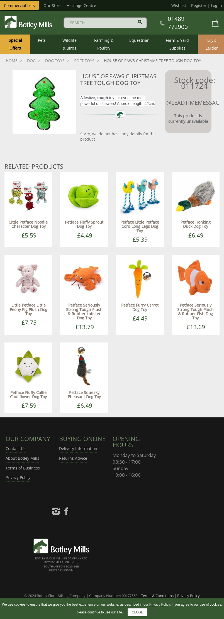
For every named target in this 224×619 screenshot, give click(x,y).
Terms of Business (23, 468)
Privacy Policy (18, 477)
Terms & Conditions (157, 595)
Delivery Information (78, 448)
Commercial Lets (19, 5)
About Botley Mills (22, 458)
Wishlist (178, 5)
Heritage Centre (81, 5)
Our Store (52, 5)
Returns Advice (73, 458)
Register (198, 5)
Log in (216, 5)
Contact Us (16, 448)
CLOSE (137, 612)
